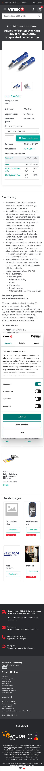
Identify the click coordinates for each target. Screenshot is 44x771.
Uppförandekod (7, 688)
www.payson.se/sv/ (31, 759)
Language (37, 2)
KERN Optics (29, 149)
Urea (7, 164)
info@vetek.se (33, 629)
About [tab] (36, 343)
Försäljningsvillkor (8, 679)
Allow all (22, 417)
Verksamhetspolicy (9, 690)
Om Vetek (5, 676)
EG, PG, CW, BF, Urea (12, 175)
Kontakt (7, 697)
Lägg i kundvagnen (28, 138)
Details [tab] (22, 343)
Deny (22, 432)
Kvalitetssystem (7, 686)
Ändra (4, 667)
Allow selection (22, 425)
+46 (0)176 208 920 (19, 2)
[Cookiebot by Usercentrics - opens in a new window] (31, 336)
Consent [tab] (7, 343)
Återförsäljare (7, 693)
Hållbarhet (5, 683)
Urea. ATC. (9, 158)
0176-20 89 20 (9, 708)
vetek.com (30, 648)
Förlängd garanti (13, 126)
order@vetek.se (24, 711)
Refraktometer (32, 26)
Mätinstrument (18, 26)
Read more (13, 530)
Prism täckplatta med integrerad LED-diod (10, 476)
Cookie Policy (6, 681)
